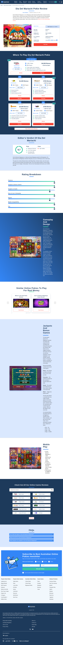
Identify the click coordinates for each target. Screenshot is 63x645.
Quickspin (51, 599)
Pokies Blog (34, 624)
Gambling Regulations (7, 622)
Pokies (39, 2)
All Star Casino (42, 505)
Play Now (45, 44)
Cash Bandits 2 (4, 597)
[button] (8, 303)
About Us (33, 620)
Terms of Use (5, 624)
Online (34, 2)
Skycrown (15, 593)
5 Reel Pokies (28, 583)
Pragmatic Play (52, 587)
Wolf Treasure (4, 585)
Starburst (3, 587)
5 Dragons (3, 595)
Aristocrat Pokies (52, 581)
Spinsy (14, 589)
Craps (38, 589)
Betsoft (50, 585)
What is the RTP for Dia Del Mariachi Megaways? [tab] (21, 537)
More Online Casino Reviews (32, 128)
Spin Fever (15, 597)
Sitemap (33, 626)
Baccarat (39, 587)
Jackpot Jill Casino (22, 512)
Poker (38, 581)
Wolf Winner (15, 595)
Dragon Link (3, 593)
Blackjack (39, 585)
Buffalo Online (4, 599)
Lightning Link (4, 581)
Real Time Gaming (53, 583)
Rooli (14, 583)
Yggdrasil (51, 597)
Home (2, 5)
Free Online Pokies (7, 5)
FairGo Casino (42, 494)
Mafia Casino (21, 494)
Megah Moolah (4, 583)
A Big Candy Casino (23, 509)
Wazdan (51, 591)
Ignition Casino (42, 509)
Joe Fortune (41, 501)
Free (20, 2)
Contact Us (34, 622)
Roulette (39, 583)
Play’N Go (51, 595)
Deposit (45, 2)
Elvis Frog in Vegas (5, 591)
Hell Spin (40, 512)
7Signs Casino (21, 501)
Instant (29, 2)
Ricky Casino (21, 505)
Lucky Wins (15, 585)
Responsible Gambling (7, 620)
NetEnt (50, 589)
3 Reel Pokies (28, 581)
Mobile (15, 2)
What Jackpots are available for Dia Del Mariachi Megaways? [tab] (23, 540)
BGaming (51, 593)
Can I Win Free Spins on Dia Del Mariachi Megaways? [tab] (22, 534)
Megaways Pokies (28, 585)
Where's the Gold (4, 589)
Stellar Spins (15, 581)
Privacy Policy (5, 626)
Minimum (25, 2)
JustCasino (15, 591)
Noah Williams (25, 12)
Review (20, 72)
